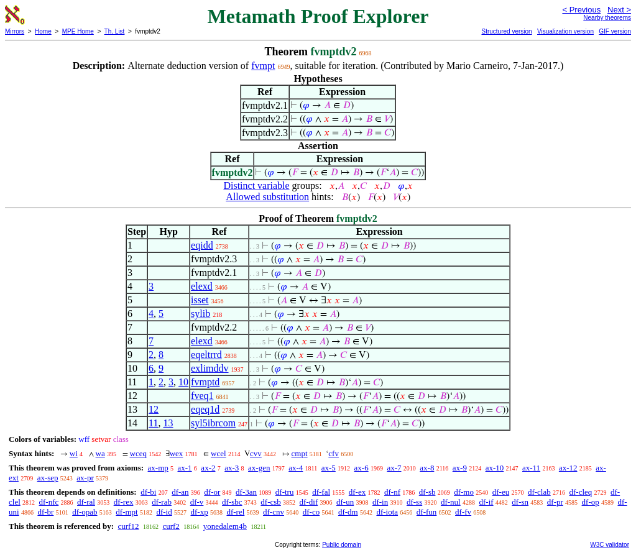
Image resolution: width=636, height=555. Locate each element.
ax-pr (84, 477)
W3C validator (609, 544)
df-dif (309, 502)
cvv (256, 453)
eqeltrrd (206, 354)
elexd (202, 286)
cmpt (300, 453)
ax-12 (568, 467)
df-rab (162, 502)
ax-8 (427, 467)
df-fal (321, 492)
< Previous (581, 9)
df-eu (500, 492)
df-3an (246, 492)
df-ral (86, 502)
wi (74, 453)
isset (199, 300)
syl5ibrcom (213, 423)
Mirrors (14, 31)
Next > (619, 9)
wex (176, 453)
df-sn (520, 502)
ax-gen (259, 467)
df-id (164, 511)
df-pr (555, 502)
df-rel (235, 511)
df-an (180, 492)
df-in (380, 502)
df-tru (284, 492)
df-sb (427, 492)
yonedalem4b (225, 526)
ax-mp (158, 467)
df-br (45, 511)
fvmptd (205, 382)
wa (100, 453)
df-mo (464, 492)
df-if (486, 502)
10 (183, 382)
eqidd (202, 245)
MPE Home (78, 31)
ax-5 (328, 467)
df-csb (270, 502)
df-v (197, 502)
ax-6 (361, 467)
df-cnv (273, 511)
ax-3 (231, 467)
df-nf (392, 492)
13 (168, 423)
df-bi (148, 492)
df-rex (124, 502)
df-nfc (49, 502)
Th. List (114, 31)
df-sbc (232, 502)
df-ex (357, 492)
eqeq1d (205, 409)
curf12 (128, 526)
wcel (218, 453)
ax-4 (295, 467)
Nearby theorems (607, 17)
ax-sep (47, 477)
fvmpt (263, 65)
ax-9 (460, 467)
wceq (138, 453)
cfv (333, 453)
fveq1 (202, 395)
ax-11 (531, 467)
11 (153, 423)
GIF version (615, 31)
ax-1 (185, 467)
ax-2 (208, 467)
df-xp (199, 511)
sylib (200, 313)
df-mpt (126, 511)
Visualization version (565, 31)
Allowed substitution (267, 196)
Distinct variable (256, 185)
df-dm (348, 511)
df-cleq (580, 492)
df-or (212, 492)
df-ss (414, 502)
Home (43, 31)
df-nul (451, 502)
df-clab (539, 492)
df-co (311, 511)
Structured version (506, 31)
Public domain (341, 544)
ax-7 (394, 467)
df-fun (427, 511)
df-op (590, 502)
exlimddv (209, 368)
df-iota (387, 511)
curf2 (170, 526)
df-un (345, 502)
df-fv (463, 511)
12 (154, 409)
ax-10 (495, 467)
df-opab (84, 511)
